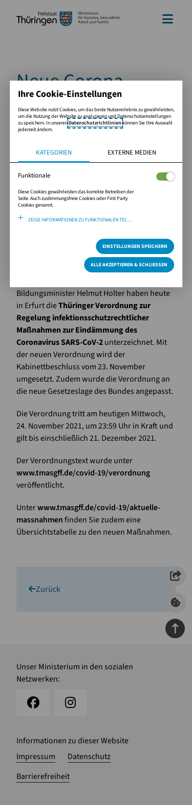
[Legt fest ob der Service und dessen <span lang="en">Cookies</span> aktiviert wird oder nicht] (165, 176)
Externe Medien (132, 152)
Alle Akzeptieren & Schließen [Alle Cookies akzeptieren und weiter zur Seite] (129, 264)
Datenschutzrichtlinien (95, 123)
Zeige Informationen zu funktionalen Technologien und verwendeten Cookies (101, 219)
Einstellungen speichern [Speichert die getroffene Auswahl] (134, 246)
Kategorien (54, 152)
